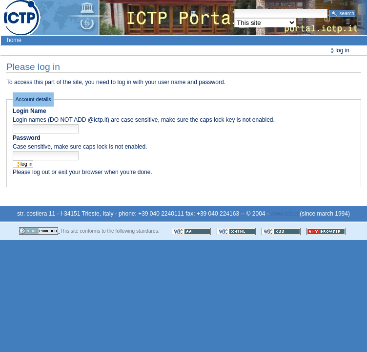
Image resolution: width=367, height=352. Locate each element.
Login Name (29, 111)
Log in (342, 50)
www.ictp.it (284, 213)
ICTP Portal (183, 17)
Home (14, 40)
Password (27, 137)
